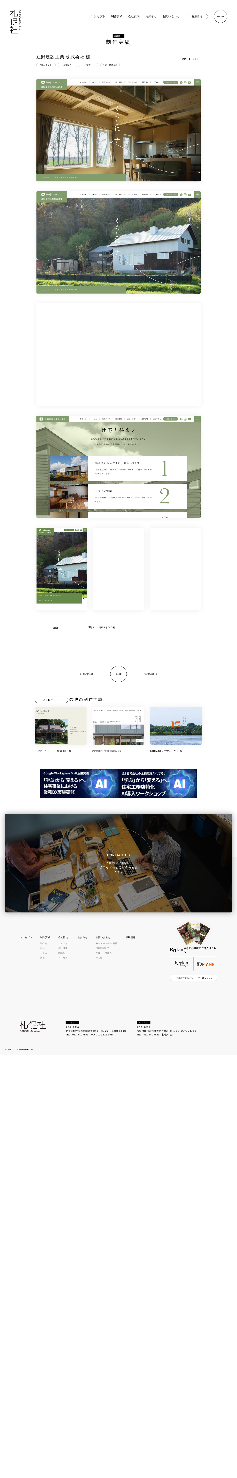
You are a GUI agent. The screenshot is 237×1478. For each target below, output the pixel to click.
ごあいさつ (64, 943)
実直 (89, 65)
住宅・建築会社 (110, 65)
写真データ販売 (104, 953)
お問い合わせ (171, 16)
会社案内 (134, 16)
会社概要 (63, 948)
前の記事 (88, 673)
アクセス (63, 957)
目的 (42, 948)
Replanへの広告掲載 (106, 943)
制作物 (43, 943)
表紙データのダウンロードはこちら (193, 978)
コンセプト (98, 16)
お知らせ (151, 16)
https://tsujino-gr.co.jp (102, 627)
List (118, 673)
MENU (220, 16)
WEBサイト (46, 65)
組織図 (61, 953)
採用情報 (197, 16)
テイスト (45, 953)
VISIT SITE (190, 59)
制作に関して (102, 948)
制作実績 (117, 16)
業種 (42, 957)
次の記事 (149, 673)
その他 (99, 957)
